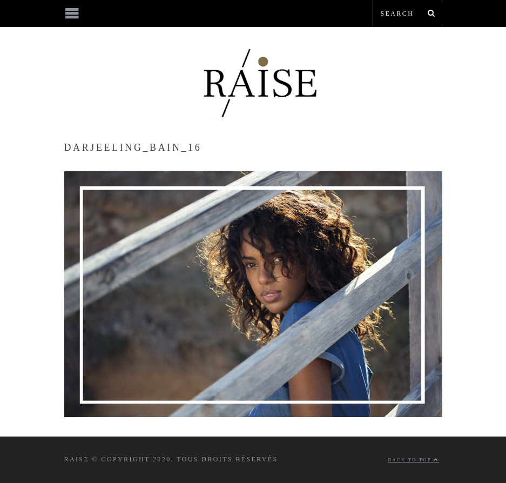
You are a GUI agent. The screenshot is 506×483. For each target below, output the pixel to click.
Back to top (414, 460)
